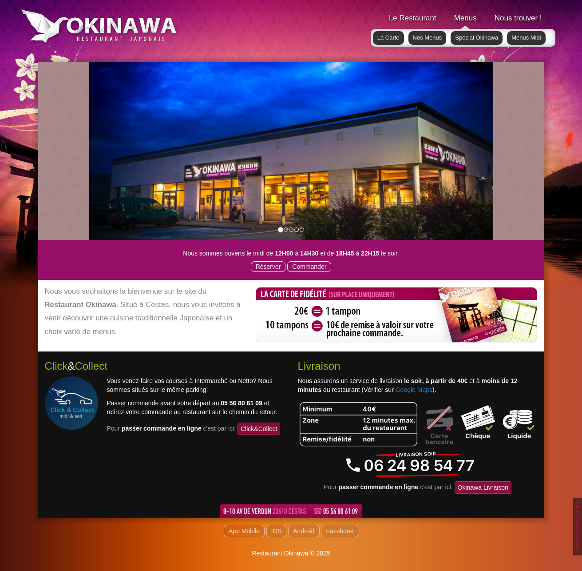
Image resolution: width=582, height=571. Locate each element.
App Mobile (244, 531)
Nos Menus (427, 37)
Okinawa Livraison (483, 487)
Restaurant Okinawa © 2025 (291, 553)
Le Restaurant (412, 18)
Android (303, 531)
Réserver (268, 266)
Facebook (339, 531)
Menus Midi (526, 37)
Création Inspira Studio (577, 527)
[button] (119, 151)
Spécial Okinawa (476, 37)
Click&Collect (259, 428)
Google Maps (414, 389)
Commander (309, 266)
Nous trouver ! (518, 18)
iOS (276, 531)
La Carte (388, 37)
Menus (465, 18)
